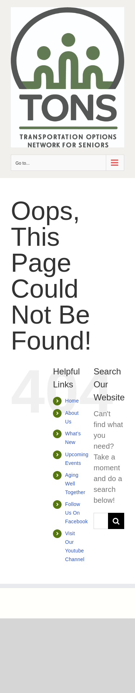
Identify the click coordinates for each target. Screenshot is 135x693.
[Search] (116, 521)
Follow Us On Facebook (76, 512)
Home (72, 401)
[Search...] (101, 521)
